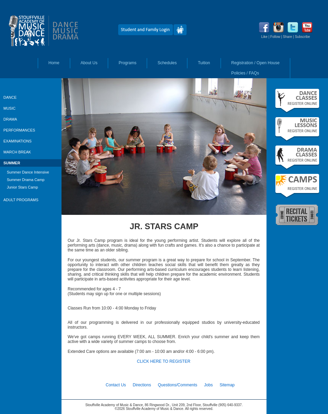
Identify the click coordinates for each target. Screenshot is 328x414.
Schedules (167, 62)
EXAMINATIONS (17, 141)
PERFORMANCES (19, 130)
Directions (142, 385)
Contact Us (116, 385)
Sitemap (227, 385)
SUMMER (11, 163)
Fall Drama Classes (297, 157)
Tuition (204, 62)
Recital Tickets (297, 214)
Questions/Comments (177, 385)
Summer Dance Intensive (28, 172)
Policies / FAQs (245, 73)
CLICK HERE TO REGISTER (163, 361)
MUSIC (9, 108)
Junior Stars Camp (22, 187)
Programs (127, 62)
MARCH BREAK (17, 152)
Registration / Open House (255, 62)
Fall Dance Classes (297, 100)
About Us (89, 62)
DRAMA (10, 119)
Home (54, 62)
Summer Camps (297, 186)
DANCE (10, 97)
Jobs (208, 385)
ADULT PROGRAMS (20, 200)
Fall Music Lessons (297, 129)
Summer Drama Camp (25, 180)
